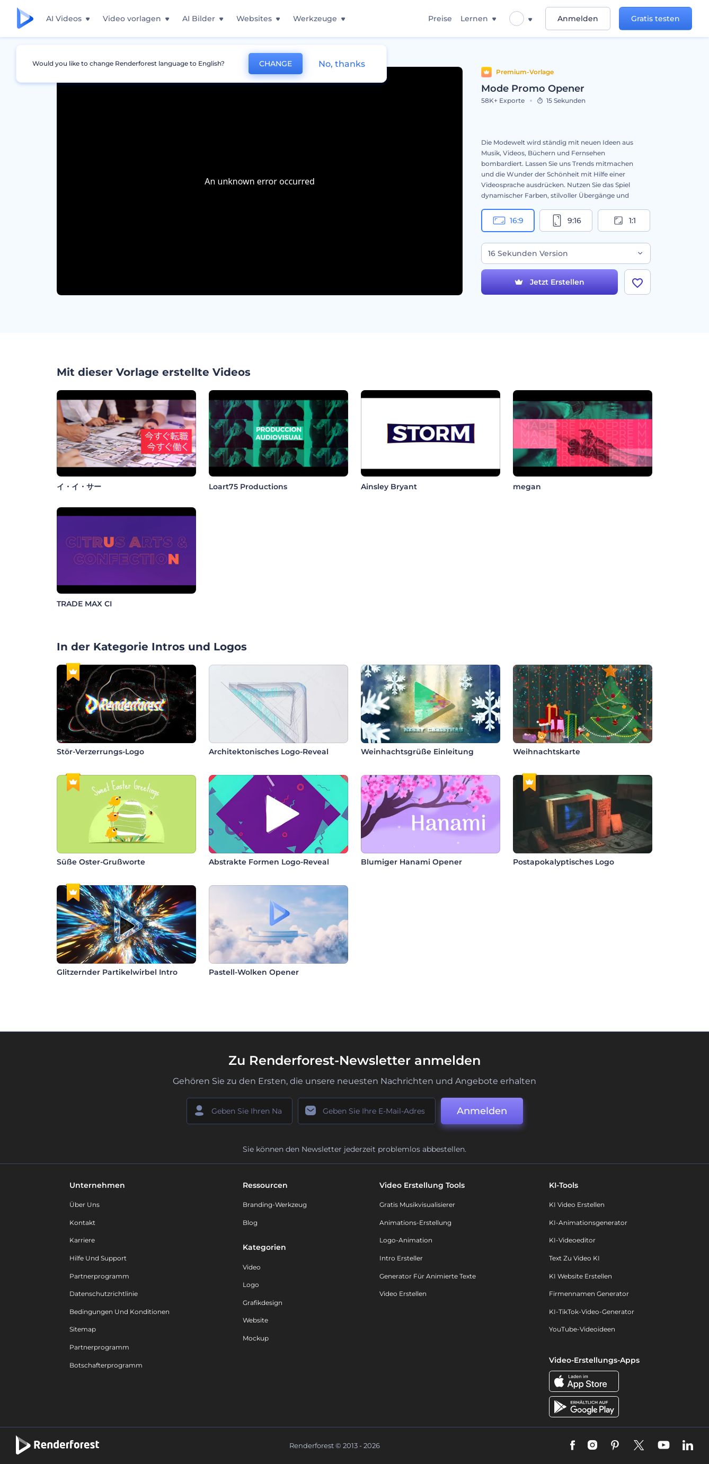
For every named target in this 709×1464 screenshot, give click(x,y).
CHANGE (275, 63)
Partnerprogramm (99, 1276)
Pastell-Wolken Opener (254, 972)
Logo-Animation (405, 1240)
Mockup (256, 1338)
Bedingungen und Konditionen (119, 1312)
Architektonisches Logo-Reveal (269, 751)
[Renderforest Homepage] (25, 18)
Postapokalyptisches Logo (563, 862)
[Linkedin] (688, 1446)
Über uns (84, 1205)
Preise (440, 18)
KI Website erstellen (580, 1276)
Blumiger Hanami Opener (411, 862)
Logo (251, 1285)
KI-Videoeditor (572, 1240)
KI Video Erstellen (577, 1205)
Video (252, 1267)
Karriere (82, 1240)
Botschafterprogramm (106, 1365)
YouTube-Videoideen (582, 1329)
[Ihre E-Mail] (367, 1111)
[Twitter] (639, 1446)
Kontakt (82, 1223)
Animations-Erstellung (415, 1223)
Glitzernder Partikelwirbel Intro (117, 972)
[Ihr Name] (240, 1111)
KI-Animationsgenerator (588, 1223)
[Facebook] (572, 1446)
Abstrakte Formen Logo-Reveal (269, 862)
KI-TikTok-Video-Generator (591, 1312)
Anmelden (577, 18)
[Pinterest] (615, 1446)
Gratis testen (655, 18)
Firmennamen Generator (589, 1294)
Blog (250, 1223)
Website (255, 1320)
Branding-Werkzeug (275, 1205)
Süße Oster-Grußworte (101, 862)
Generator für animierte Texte (427, 1276)
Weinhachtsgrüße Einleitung (417, 751)
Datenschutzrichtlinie (103, 1294)
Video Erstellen (403, 1294)
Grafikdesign (262, 1303)
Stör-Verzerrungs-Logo (100, 751)
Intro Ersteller (401, 1258)
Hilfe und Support (98, 1258)
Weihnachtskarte (546, 751)
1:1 (624, 220)
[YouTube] (664, 1446)
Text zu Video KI (574, 1258)
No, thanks (341, 64)
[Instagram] (592, 1446)
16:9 (508, 220)
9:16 (566, 220)
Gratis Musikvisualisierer (417, 1205)
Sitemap (82, 1329)
